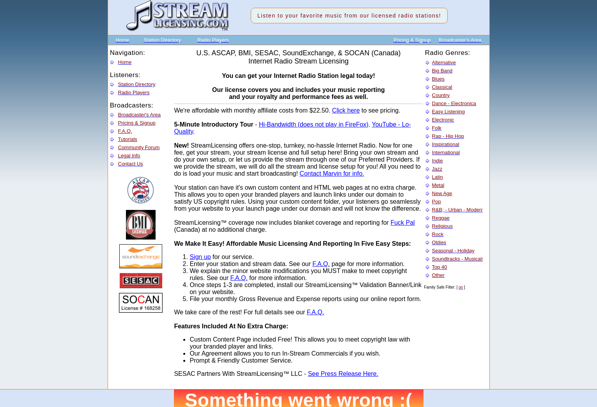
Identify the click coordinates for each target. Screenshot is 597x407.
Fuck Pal (402, 222)
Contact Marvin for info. (331, 173)
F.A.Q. (321, 264)
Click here (346, 110)
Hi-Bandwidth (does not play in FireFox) (313, 124)
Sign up (200, 257)
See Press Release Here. (343, 373)
